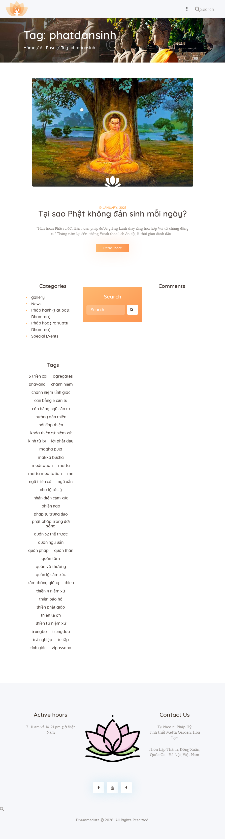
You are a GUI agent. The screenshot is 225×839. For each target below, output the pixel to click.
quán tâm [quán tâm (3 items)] (51, 559)
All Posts (48, 48)
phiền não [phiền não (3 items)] (51, 506)
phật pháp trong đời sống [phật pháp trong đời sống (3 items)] (51, 524)
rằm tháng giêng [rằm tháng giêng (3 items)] (43, 583)
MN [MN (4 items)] (70, 474)
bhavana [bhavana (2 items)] (37, 384)
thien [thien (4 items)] (69, 583)
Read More (112, 248)
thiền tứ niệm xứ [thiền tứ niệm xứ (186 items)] (51, 623)
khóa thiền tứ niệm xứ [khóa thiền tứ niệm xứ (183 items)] (51, 433)
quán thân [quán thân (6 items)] (63, 551)
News (36, 304)
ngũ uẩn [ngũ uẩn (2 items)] (65, 482)
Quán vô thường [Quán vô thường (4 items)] (51, 567)
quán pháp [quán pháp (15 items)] (38, 551)
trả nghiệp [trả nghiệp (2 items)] (42, 640)
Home (29, 48)
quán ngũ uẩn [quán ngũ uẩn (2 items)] (50, 543)
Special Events (44, 336)
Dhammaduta (88, 820)
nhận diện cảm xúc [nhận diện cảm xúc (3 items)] (51, 498)
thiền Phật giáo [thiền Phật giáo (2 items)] (51, 607)
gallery (38, 297)
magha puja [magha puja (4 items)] (50, 449)
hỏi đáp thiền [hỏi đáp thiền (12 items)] (51, 425)
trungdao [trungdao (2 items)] (61, 632)
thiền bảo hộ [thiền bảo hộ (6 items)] (50, 599)
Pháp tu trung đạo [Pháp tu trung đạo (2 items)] (51, 514)
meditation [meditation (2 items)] (42, 466)
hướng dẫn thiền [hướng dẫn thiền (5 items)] (51, 417)
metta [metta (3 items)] (64, 466)
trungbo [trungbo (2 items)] (39, 632)
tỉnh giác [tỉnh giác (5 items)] (38, 648)
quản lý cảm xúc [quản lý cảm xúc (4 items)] (51, 575)
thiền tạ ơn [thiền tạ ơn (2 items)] (51, 615)
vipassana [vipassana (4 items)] (61, 648)
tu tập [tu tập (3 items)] (63, 640)
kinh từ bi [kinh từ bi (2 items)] (37, 441)
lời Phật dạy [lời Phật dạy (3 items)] (62, 441)
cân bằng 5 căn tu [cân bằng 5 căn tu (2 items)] (50, 401)
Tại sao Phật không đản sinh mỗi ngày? (112, 214)
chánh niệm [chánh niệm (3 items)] (62, 384)
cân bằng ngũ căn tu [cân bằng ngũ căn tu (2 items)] (51, 409)
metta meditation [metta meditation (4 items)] (45, 474)
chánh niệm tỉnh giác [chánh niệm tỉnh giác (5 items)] (50, 393)
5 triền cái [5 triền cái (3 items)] (38, 376)
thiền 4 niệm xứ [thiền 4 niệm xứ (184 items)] (50, 591)
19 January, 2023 (112, 207)
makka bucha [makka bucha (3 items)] (51, 458)
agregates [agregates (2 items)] (63, 376)
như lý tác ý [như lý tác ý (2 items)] (51, 490)
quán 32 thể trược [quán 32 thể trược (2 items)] (51, 534)
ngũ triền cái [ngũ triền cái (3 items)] (40, 482)
